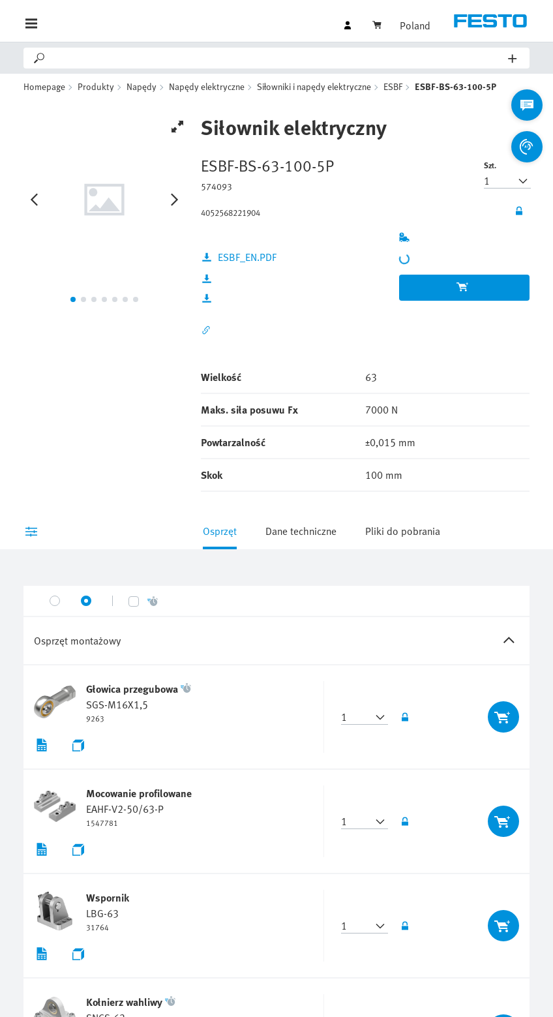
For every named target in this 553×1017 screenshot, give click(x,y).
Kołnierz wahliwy (124, 1002)
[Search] (277, 58)
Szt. (490, 165)
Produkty (96, 86)
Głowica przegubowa (132, 689)
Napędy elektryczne (207, 86)
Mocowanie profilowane (139, 793)
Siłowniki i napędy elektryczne (314, 86)
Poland (415, 25)
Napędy (142, 86)
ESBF (392, 86)
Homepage (44, 86)
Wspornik (107, 897)
